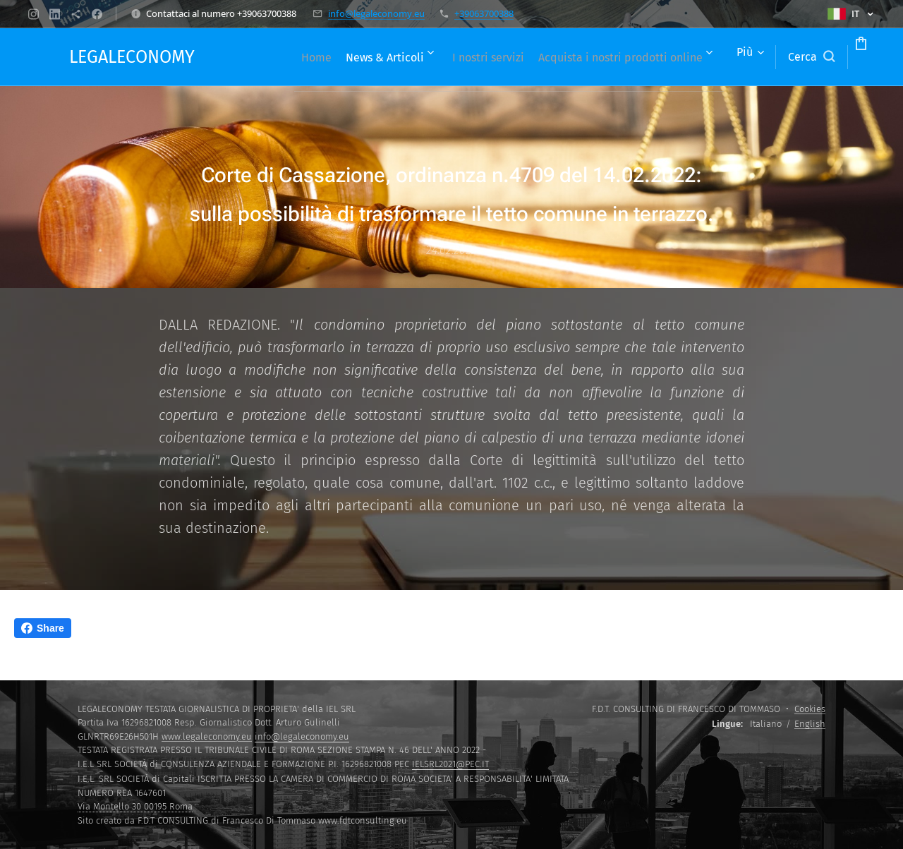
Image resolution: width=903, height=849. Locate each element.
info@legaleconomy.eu (376, 13)
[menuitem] (431, 57)
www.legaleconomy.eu (207, 736)
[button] (758, 57)
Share (42, 628)
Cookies (809, 709)
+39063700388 (484, 13)
